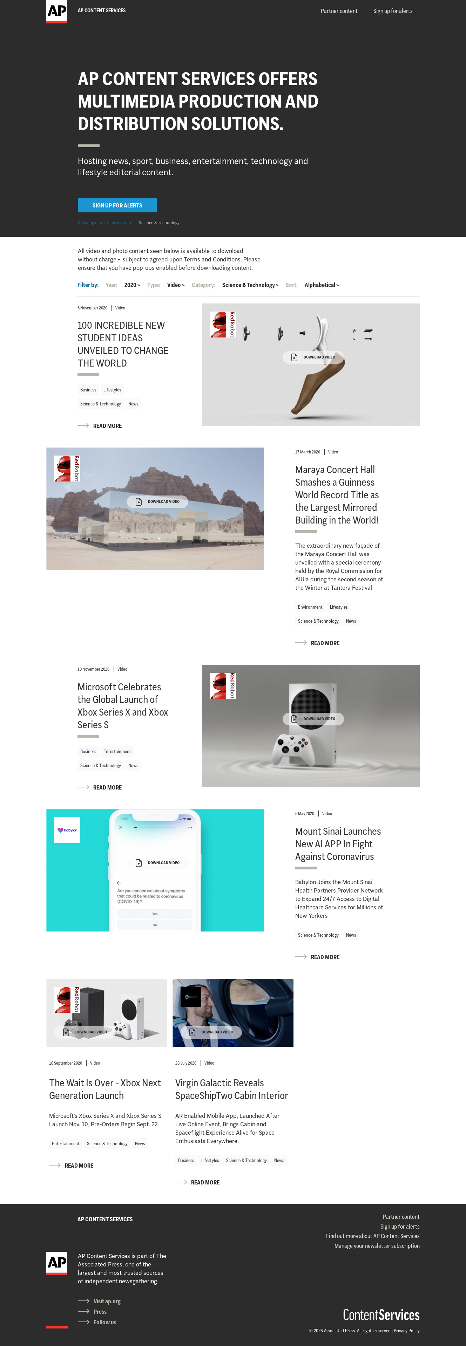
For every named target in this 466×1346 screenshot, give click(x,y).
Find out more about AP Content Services (373, 1236)
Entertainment (117, 751)
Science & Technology (159, 222)
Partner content (339, 11)
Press (100, 1311)
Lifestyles (112, 390)
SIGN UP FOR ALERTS (117, 205)
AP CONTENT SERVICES (105, 1219)
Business (88, 390)
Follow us (105, 1322)
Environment (310, 607)
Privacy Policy (407, 1330)
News (133, 404)
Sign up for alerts (393, 11)
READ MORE (107, 425)
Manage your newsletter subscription (377, 1246)
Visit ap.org (107, 1301)
